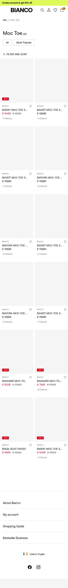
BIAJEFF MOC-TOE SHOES (52, 109)
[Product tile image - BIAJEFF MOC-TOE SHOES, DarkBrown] (16, 148)
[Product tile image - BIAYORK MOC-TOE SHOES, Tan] (16, 216)
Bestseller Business (15, 538)
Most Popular (24, 42)
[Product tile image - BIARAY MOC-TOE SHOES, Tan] (16, 81)
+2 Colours (42, 186)
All (7, 42)
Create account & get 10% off (17, 3)
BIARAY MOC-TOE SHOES (17, 109)
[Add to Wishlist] (30, 106)
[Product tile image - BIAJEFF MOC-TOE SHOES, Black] (51, 81)
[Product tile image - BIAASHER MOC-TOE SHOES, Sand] (51, 352)
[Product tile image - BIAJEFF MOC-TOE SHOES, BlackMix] (51, 284)
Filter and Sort (17, 54)
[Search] (42, 10)
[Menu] (6, 10)
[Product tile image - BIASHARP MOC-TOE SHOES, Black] (16, 352)
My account (10, 514)
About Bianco (11, 503)
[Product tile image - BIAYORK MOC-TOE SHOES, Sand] (16, 284)
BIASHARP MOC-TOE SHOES (18, 381)
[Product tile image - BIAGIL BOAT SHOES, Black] (16, 419)
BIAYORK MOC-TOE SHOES (18, 245)
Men (5, 20)
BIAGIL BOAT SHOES (14, 448)
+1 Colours (7, 118)
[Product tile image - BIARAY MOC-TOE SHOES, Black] (51, 419)
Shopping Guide (13, 526)
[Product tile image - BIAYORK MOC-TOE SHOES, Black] (51, 148)
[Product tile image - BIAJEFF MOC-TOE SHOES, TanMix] (51, 216)
